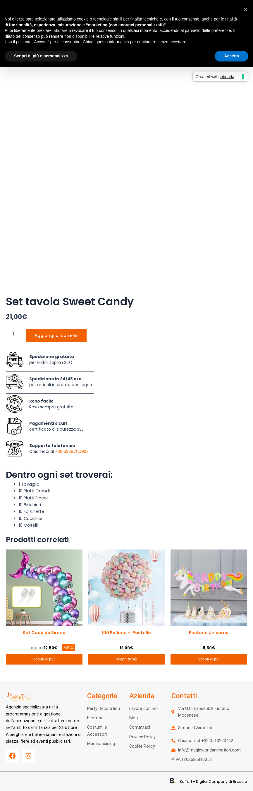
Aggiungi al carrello (56, 335)
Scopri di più (44, 659)
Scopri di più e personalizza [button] (41, 56)
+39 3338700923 (72, 451)
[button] (245, 9)
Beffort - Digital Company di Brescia (213, 781)
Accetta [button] (231, 56)
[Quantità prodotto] (13, 334)
